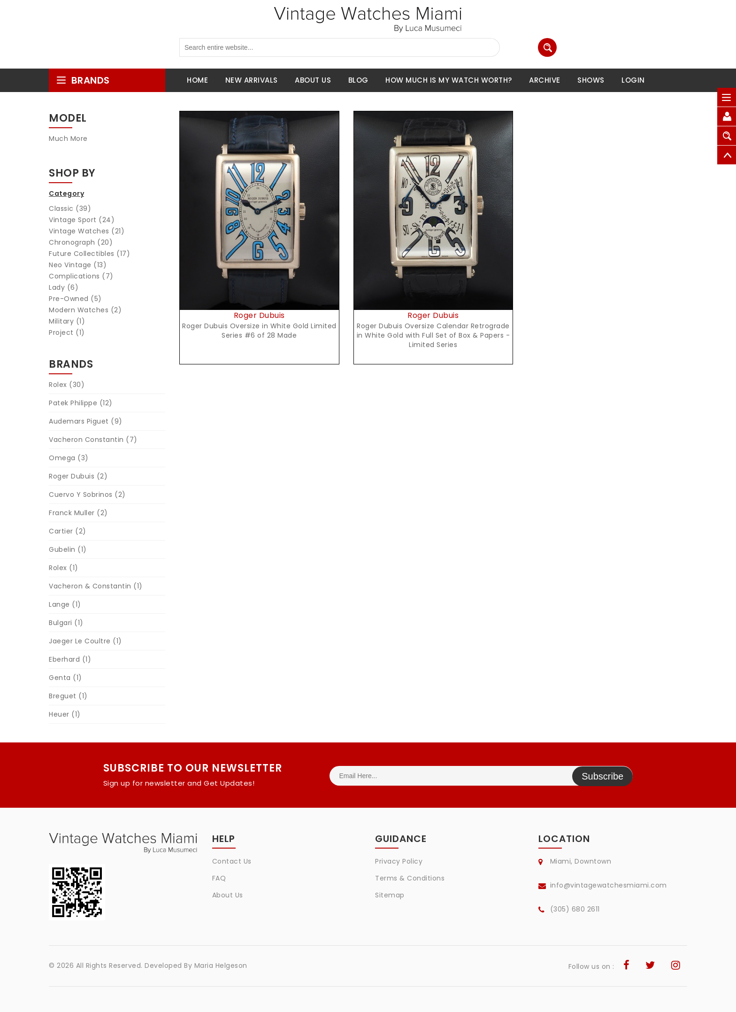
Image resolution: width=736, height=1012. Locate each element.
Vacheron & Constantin (96, 586)
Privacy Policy (398, 861)
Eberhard (70, 659)
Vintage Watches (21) (86, 231)
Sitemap (390, 895)
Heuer (65, 714)
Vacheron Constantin (93, 439)
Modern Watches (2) (85, 310)
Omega (69, 458)
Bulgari (66, 622)
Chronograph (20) (81, 242)
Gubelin (68, 549)
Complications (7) (81, 276)
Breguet (68, 696)
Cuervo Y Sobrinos (87, 494)
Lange (65, 604)
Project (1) (67, 332)
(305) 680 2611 (575, 909)
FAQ (219, 878)
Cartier (67, 531)
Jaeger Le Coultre (85, 641)
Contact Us (232, 861)
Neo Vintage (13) (78, 265)
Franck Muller (78, 513)
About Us (227, 895)
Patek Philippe (81, 403)
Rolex (66, 384)
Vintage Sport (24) (82, 219)
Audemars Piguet (86, 421)
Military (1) (67, 321)
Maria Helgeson (220, 965)
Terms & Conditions (410, 878)
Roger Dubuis (78, 476)
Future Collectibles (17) (89, 253)
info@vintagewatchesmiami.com (608, 885)
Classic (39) (70, 208)
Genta (65, 677)
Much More (68, 138)
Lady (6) (63, 287)
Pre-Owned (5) (75, 298)
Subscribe (602, 776)
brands (83, 80)
